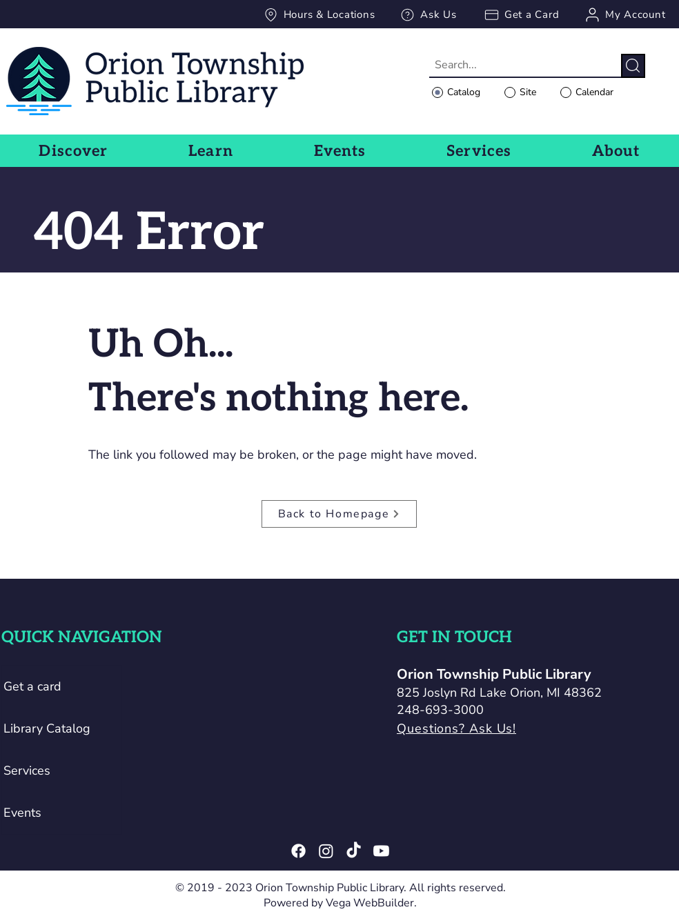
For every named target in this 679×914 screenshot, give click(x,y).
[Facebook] (298, 851)
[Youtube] (381, 851)
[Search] (633, 66)
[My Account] (624, 14)
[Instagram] (326, 851)
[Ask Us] (427, 14)
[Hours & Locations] (318, 14)
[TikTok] (353, 851)
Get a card (32, 686)
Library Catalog (46, 728)
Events (22, 812)
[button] (73, 151)
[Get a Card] (521, 14)
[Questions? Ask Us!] (504, 728)
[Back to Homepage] (339, 514)
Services (26, 770)
